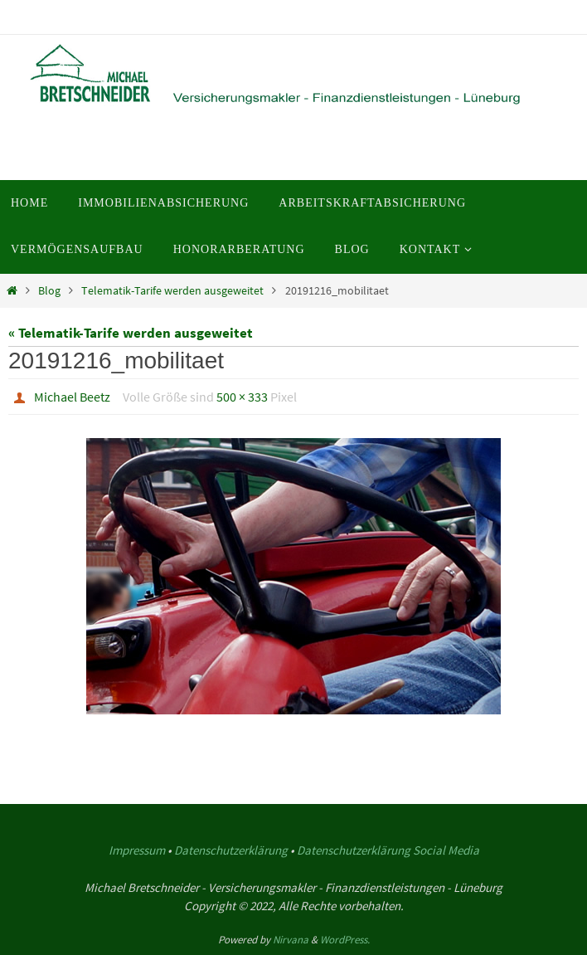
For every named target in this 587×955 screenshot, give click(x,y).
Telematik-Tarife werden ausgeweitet (172, 291)
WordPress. (345, 940)
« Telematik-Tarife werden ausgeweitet (130, 333)
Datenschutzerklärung (231, 850)
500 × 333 (242, 396)
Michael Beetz (72, 396)
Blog (49, 291)
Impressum (137, 850)
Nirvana (290, 940)
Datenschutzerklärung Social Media (388, 850)
